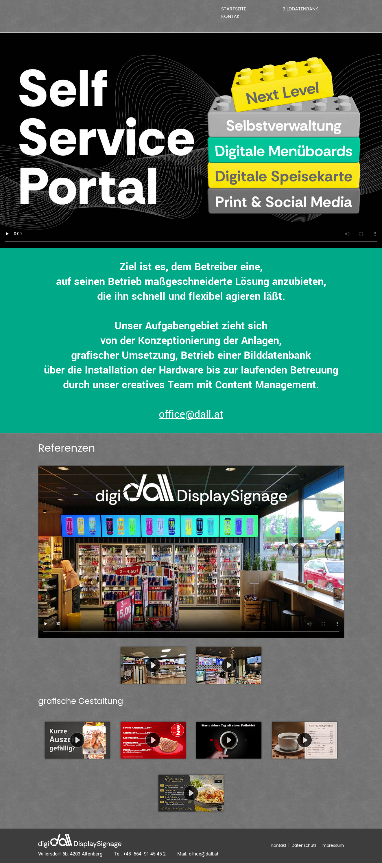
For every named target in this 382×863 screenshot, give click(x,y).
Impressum (333, 845)
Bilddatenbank (300, 9)
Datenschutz (303, 845)
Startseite (233, 9)
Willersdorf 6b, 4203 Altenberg (70, 854)
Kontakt (231, 16)
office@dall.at (191, 414)
